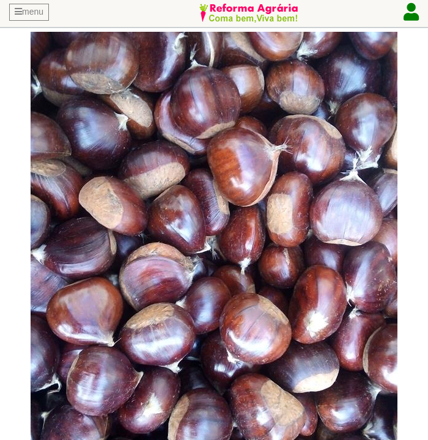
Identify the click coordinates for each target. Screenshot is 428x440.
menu (29, 11)
